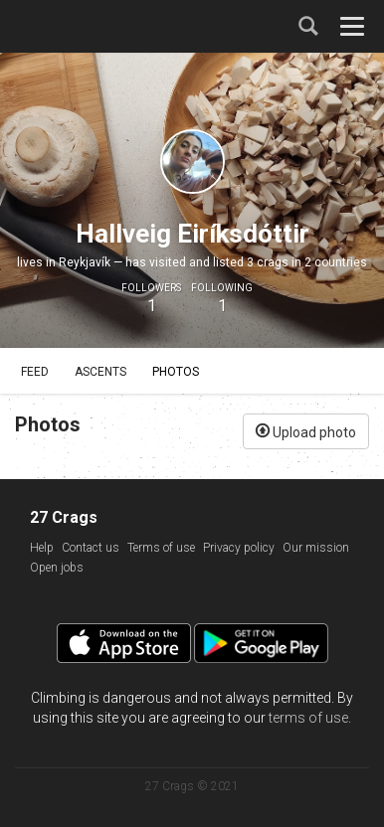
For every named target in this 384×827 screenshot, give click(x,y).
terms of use (308, 718)
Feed (35, 372)
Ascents (100, 372)
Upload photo (306, 430)
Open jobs (57, 568)
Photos (175, 372)
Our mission (316, 548)
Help (42, 548)
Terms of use (161, 548)
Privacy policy (239, 548)
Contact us (90, 548)
